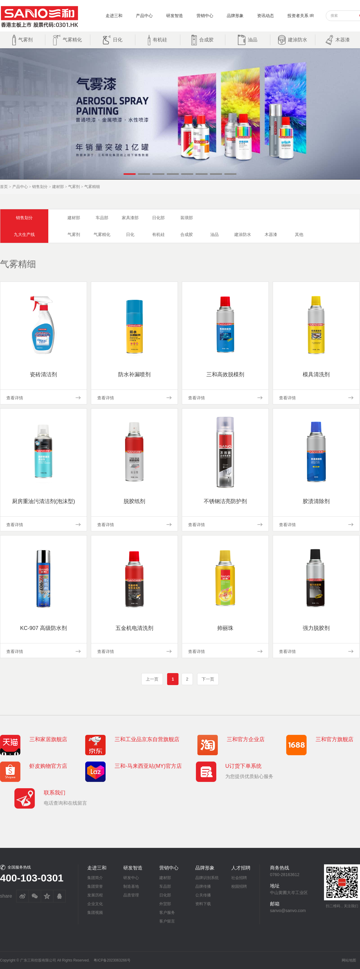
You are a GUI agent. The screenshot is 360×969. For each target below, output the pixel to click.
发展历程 (95, 895)
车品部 (102, 217)
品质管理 (131, 895)
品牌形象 (235, 15)
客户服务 (167, 912)
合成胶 (186, 234)
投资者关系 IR (300, 15)
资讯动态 (265, 15)
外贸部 (165, 904)
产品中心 (144, 15)
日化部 (158, 217)
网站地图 (349, 960)
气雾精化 (102, 234)
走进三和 (114, 15)
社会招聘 (239, 877)
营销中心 (204, 15)
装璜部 (186, 217)
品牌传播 (203, 886)
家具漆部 (130, 217)
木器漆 (271, 234)
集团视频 (95, 912)
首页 (4, 186)
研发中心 (131, 877)
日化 (130, 234)
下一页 (208, 679)
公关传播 (203, 895)
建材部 (58, 186)
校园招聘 (239, 886)
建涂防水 (242, 234)
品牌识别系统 (207, 877)
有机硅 (158, 234)
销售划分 (40, 186)
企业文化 (95, 904)
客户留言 (167, 921)
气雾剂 (74, 186)
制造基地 (131, 886)
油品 (214, 234)
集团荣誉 (95, 886)
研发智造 (174, 15)
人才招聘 (240, 867)
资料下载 (203, 904)
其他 (299, 234)
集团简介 (95, 877)
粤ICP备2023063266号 (112, 960)
